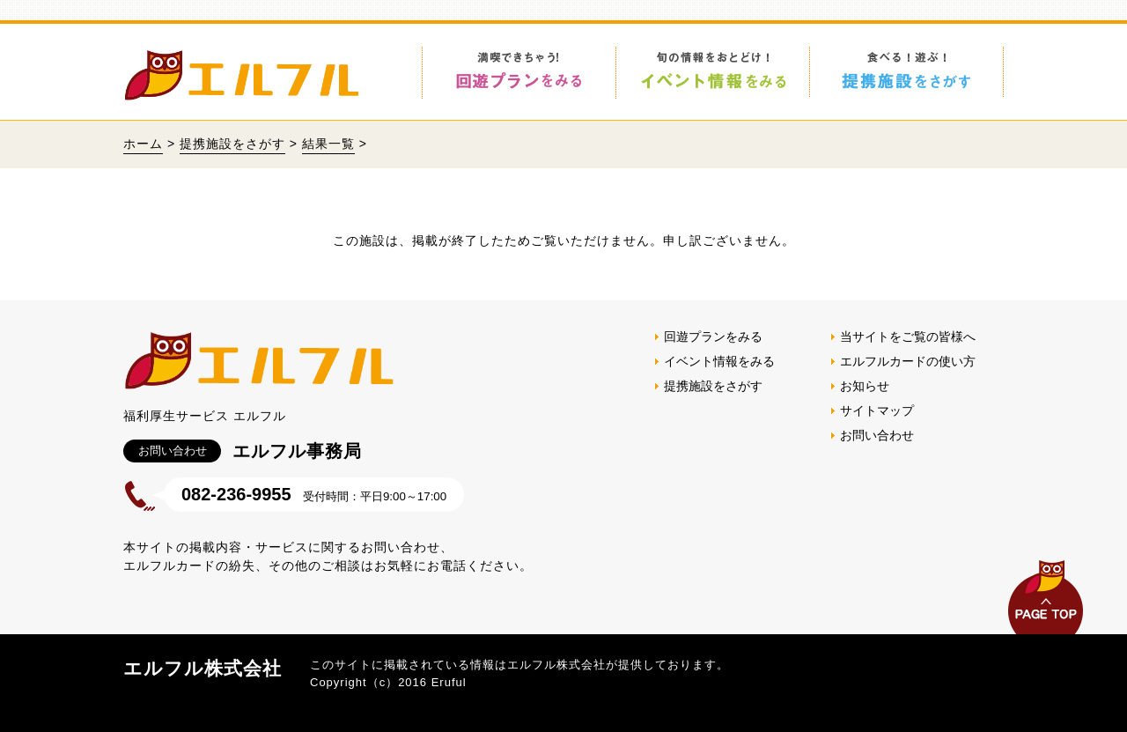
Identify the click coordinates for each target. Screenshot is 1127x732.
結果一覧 (328, 144)
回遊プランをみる (713, 336)
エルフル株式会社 (202, 668)
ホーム (143, 144)
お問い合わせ (877, 435)
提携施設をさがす (232, 144)
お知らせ (864, 386)
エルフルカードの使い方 (908, 361)
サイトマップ (877, 410)
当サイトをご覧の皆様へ (908, 336)
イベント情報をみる (719, 361)
